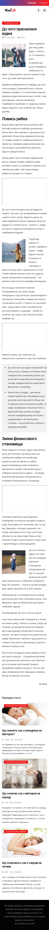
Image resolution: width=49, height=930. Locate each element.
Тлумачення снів (11, 23)
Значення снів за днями (16, 706)
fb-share (43, 684)
